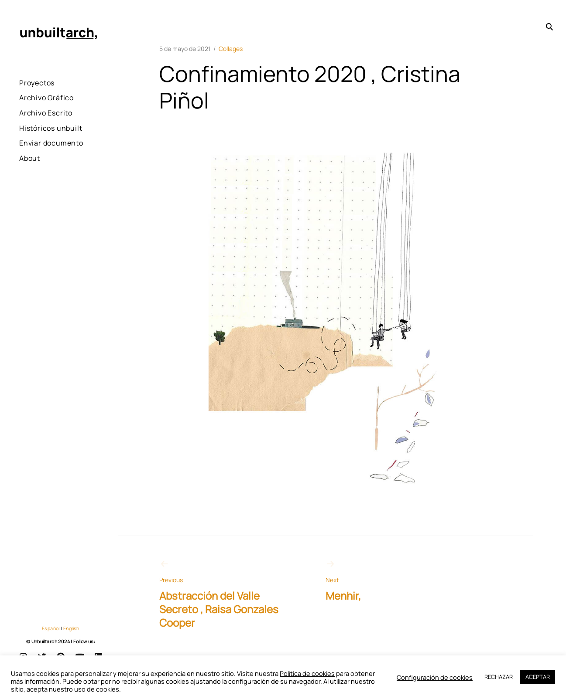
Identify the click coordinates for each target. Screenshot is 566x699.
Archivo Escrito (45, 113)
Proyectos (37, 83)
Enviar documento (39, 160)
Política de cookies (307, 673)
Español (51, 628)
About (29, 182)
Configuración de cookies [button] (435, 677)
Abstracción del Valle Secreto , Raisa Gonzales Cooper (221, 594)
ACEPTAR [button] (537, 677)
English (71, 628)
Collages (231, 48)
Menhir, (388, 581)
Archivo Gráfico (46, 97)
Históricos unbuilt (37, 134)
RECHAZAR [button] (498, 677)
